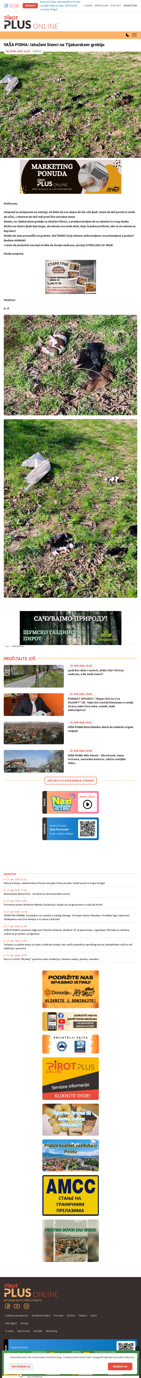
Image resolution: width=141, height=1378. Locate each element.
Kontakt (115, 6)
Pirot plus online (31, 21)
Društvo (71, 1316)
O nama (88, 6)
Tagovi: (7, 646)
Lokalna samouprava (16, 1316)
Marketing (130, 6)
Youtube (16, 5)
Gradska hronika (41, 1316)
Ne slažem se (21, 1366)
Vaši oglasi (11, 1323)
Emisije (24, 1323)
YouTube (17, 1306)
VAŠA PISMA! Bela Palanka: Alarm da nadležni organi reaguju (100, 729)
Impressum (101, 6)
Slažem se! (120, 1366)
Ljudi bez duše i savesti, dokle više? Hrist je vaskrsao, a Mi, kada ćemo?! (96, 672)
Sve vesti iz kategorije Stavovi (70, 781)
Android (87, 828)
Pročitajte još (19, 658)
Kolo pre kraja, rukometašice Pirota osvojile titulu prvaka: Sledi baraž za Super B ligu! (60, 5)
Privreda (58, 1316)
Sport (94, 1316)
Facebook (6, 5)
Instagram (11, 5)
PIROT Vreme (32, 856)
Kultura (83, 1316)
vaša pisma (18, 646)
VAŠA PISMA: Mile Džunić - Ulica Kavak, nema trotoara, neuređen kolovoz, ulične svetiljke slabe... (97, 759)
